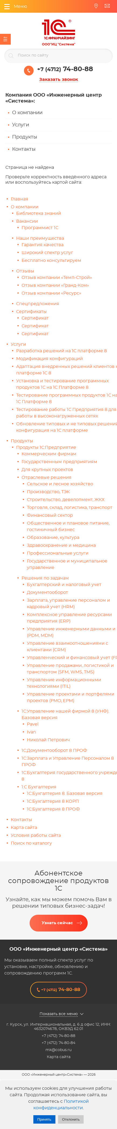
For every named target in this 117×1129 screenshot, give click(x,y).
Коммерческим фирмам (49, 454)
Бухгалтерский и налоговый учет (64, 584)
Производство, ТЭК (48, 492)
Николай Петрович (48, 740)
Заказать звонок (58, 79)
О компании (27, 112)
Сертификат (35, 318)
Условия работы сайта (36, 835)
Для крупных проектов (47, 470)
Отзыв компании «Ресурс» (51, 293)
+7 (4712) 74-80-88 (58, 1036)
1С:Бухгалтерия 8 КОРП (53, 801)
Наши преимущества (40, 238)
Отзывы (25, 271)
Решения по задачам (45, 578)
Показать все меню (59, 1014)
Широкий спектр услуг (47, 253)
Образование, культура (53, 537)
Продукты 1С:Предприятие (46, 447)
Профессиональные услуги (57, 553)
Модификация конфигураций (49, 359)
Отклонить (71, 1119)
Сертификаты (31, 312)
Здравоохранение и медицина (61, 545)
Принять (44, 1119)
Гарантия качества (42, 245)
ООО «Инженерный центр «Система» (58, 949)
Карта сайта (24, 827)
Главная (19, 199)
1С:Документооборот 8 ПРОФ (54, 750)
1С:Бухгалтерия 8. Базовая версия (64, 793)
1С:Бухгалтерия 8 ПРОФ (53, 809)
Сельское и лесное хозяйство (60, 484)
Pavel (32, 724)
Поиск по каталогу (31, 843)
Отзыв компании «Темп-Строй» (57, 277)
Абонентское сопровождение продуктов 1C (58, 881)
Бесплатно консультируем (51, 260)
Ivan (31, 732)
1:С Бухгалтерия (39, 787)
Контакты (24, 149)
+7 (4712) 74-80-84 (58, 1043)
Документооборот (47, 592)
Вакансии (27, 221)
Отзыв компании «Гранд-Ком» (55, 285)
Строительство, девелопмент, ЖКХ (65, 500)
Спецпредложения (37, 304)
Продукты (24, 137)
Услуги (20, 125)
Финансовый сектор (50, 515)
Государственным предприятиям (59, 462)
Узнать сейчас (57, 923)
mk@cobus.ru (58, 1050)
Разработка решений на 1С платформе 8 (61, 351)
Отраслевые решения (47, 477)
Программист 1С (40, 228)
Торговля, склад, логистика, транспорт (69, 507)
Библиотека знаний (38, 213)
